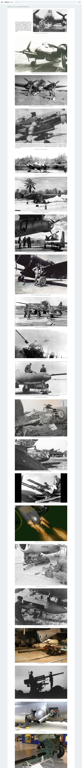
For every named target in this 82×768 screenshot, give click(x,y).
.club (8, 2)
